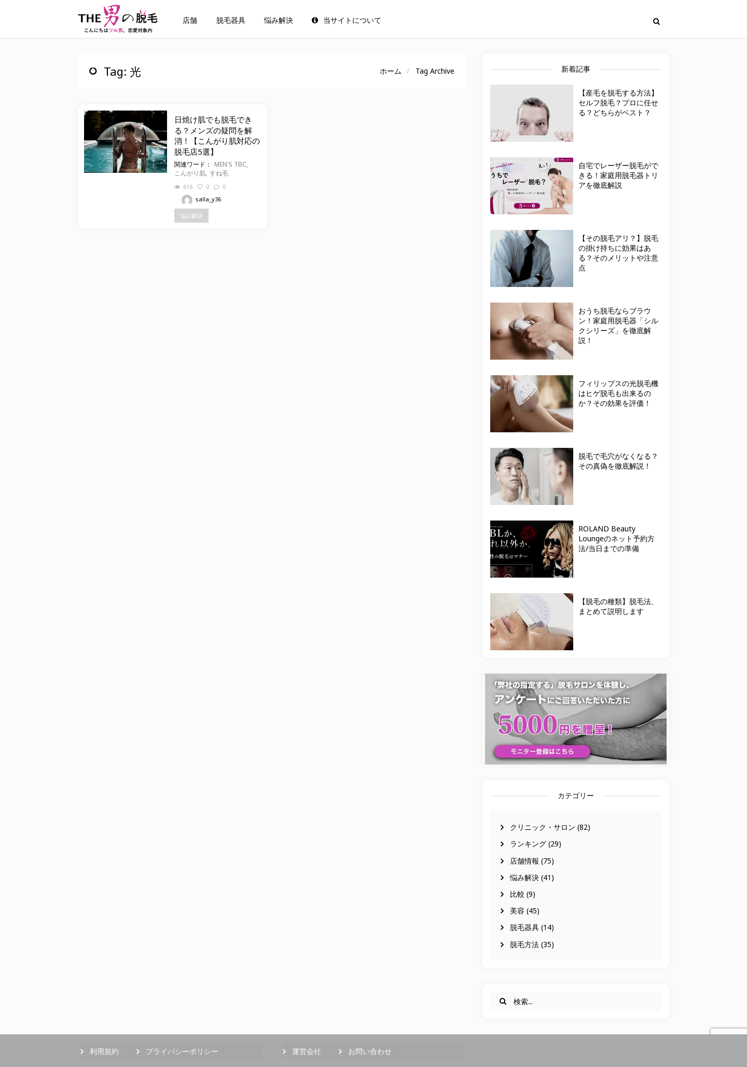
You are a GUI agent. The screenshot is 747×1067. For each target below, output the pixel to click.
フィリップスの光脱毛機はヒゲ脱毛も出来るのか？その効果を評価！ (618, 393)
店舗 (190, 20)
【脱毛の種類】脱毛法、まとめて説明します (618, 606)
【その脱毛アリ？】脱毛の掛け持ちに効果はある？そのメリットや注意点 (618, 252)
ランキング (528, 844)
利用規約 (104, 1051)
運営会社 (306, 1051)
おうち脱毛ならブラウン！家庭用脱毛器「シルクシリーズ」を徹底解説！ (618, 325)
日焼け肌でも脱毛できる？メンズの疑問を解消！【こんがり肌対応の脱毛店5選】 (217, 135)
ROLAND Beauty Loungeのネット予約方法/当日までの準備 (616, 538)
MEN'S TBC (230, 164)
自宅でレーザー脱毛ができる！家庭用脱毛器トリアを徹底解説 (618, 175)
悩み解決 (278, 20)
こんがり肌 (189, 173)
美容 (517, 910)
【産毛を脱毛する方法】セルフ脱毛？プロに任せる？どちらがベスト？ (618, 102)
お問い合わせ (370, 1051)
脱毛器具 (230, 20)
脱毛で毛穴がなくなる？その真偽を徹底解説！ (618, 461)
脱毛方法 (524, 944)
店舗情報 (524, 861)
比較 (517, 894)
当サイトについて (346, 20)
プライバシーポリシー (182, 1051)
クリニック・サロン (542, 827)
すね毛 (219, 173)
